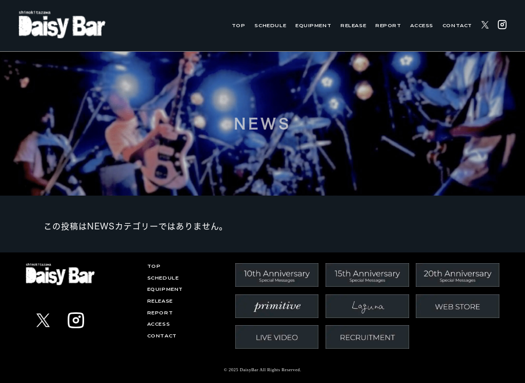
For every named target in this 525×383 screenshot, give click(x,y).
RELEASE (353, 25)
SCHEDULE (270, 25)
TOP (239, 25)
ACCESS (421, 25)
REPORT (388, 25)
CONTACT (457, 25)
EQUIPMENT (313, 25)
